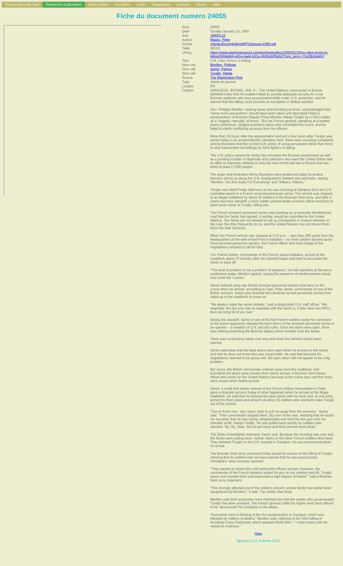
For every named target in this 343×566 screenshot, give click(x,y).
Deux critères (98, 4)
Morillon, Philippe (223, 65)
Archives (183, 4)
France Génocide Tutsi (22, 4)
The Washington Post (226, 77)
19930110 (217, 35)
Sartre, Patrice (221, 69)
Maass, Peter (220, 40)
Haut (258, 533)
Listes (141, 4)
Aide (216, 4)
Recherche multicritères (64, 4)
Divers (201, 4)
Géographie (161, 4)
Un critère (122, 4)
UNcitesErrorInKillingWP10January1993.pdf (243, 44)
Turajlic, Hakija (221, 73)
